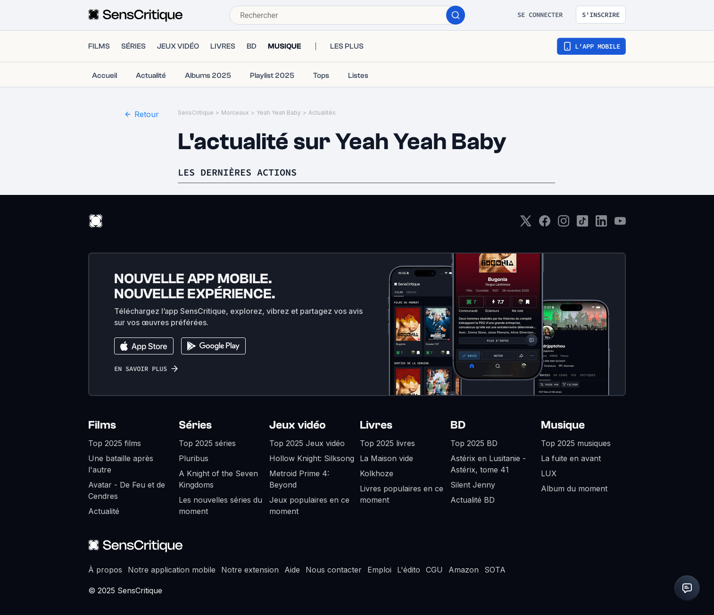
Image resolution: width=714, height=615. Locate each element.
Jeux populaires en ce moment (309, 505)
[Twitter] (525, 224)
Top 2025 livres (387, 443)
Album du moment (574, 488)
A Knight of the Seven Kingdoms (218, 479)
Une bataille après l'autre (120, 464)
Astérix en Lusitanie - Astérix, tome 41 (488, 464)
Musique (563, 425)
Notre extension (250, 569)
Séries (195, 425)
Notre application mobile (172, 569)
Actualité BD (472, 500)
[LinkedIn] (601, 224)
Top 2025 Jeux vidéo (307, 443)
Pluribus (193, 458)
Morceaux (235, 112)
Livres (376, 425)
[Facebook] (544, 224)
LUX (548, 473)
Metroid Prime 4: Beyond (299, 479)
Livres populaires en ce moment (401, 494)
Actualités (322, 112)
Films (102, 425)
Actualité (103, 511)
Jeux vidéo (297, 425)
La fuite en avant (571, 458)
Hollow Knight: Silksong (311, 458)
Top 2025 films (114, 443)
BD (457, 425)
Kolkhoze (376, 473)
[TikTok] (582, 224)
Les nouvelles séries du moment (220, 505)
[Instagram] (563, 224)
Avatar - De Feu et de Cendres (126, 490)
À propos (105, 569)
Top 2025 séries (207, 443)
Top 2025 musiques (576, 443)
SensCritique (196, 112)
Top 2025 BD (474, 443)
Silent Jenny (472, 484)
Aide (292, 569)
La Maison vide (386, 458)
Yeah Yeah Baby (279, 112)
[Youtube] (620, 224)
